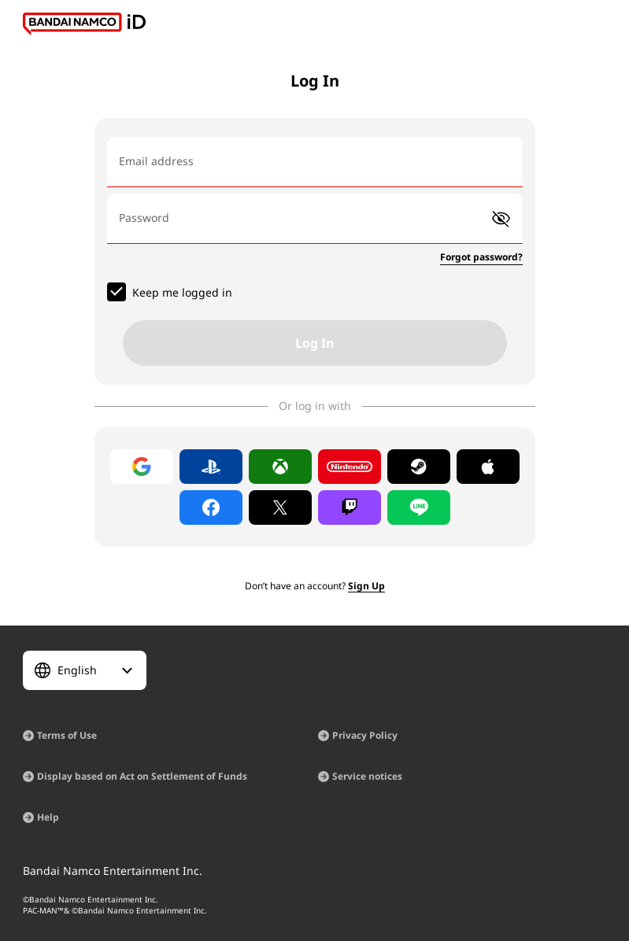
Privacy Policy (365, 735)
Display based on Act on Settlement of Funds (142, 776)
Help (48, 817)
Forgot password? (481, 257)
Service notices (367, 776)
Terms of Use (67, 735)
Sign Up (366, 585)
